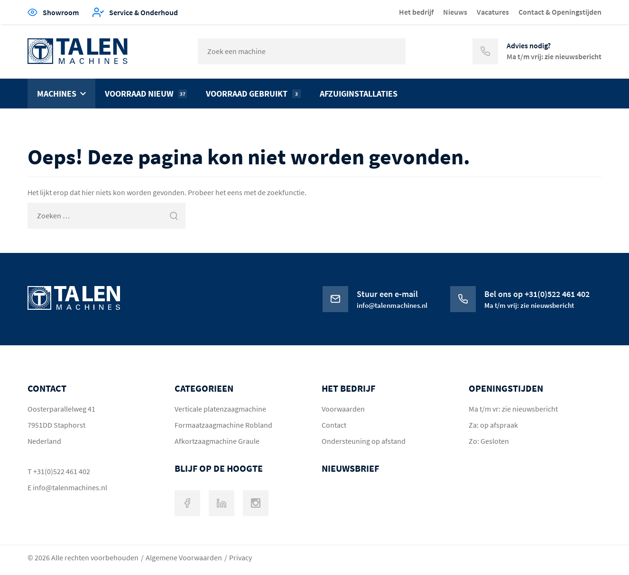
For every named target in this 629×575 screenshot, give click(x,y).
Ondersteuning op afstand (364, 441)
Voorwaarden (343, 408)
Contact (334, 425)
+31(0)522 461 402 (61, 471)
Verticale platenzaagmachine (220, 408)
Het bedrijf (416, 12)
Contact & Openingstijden (559, 12)
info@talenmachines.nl (70, 487)
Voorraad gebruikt (253, 93)
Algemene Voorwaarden (184, 557)
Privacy (240, 557)
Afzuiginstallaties (359, 93)
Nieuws (455, 12)
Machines (56, 93)
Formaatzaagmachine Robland (223, 425)
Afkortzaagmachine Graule (217, 441)
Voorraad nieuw (146, 93)
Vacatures (493, 12)
